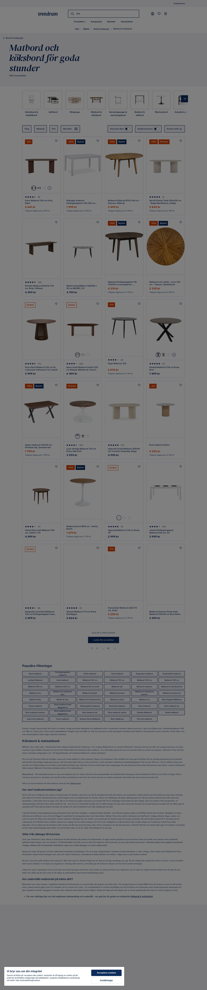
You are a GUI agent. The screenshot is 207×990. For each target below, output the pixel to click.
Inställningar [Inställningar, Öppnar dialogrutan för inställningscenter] (106, 980)
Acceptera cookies (106, 973)
